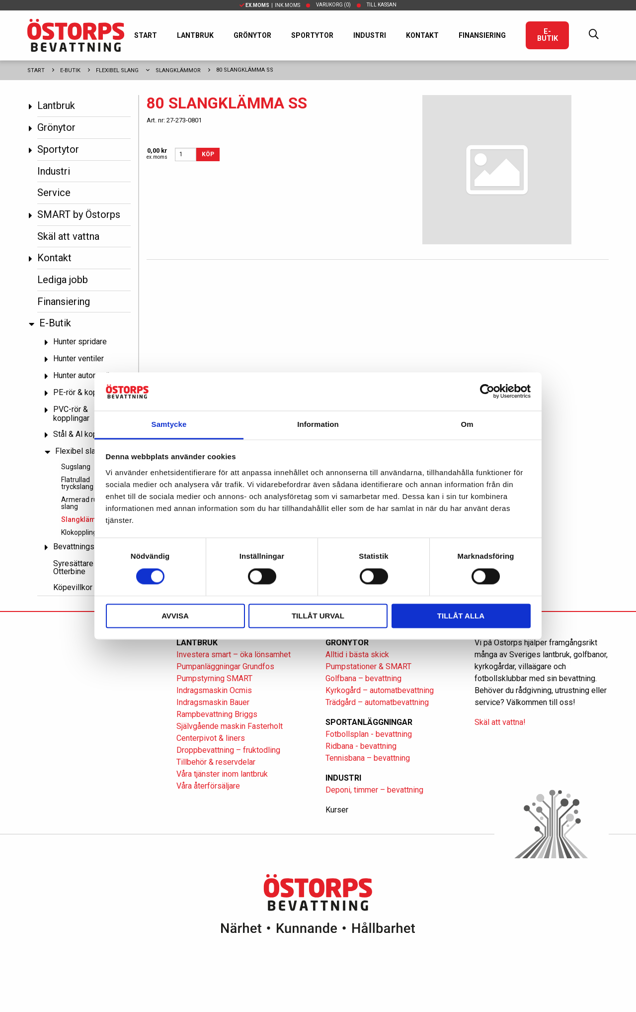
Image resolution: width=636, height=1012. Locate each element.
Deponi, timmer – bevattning (374, 790)
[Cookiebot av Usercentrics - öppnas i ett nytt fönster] (487, 391)
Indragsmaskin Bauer (212, 702)
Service (54, 193)
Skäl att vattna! (500, 722)
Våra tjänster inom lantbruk (222, 774)
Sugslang (75, 467)
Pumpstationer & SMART (368, 666)
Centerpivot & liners (210, 738)
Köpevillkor (72, 587)
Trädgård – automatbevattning (377, 702)
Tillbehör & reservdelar (215, 762)
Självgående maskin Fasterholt (229, 726)
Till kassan (382, 4)
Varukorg (333, 4)
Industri (369, 35)
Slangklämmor (178, 70)
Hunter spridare (80, 341)
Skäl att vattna (68, 236)
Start (145, 35)
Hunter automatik (82, 375)
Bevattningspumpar (86, 546)
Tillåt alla (460, 615)
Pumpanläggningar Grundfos (225, 666)
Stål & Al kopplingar (87, 434)
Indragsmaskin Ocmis (214, 690)
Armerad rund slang (83, 503)
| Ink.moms (269, 5)
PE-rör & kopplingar (87, 392)
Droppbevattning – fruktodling (228, 750)
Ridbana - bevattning (361, 746)
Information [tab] (318, 424)
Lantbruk (195, 35)
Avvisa (175, 615)
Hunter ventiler (78, 358)
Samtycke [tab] (169, 424)
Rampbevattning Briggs (217, 714)
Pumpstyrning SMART (214, 678)
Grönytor (252, 35)
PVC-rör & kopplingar (71, 414)
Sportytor (312, 35)
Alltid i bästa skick (357, 654)
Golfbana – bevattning (363, 678)
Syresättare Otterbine (73, 567)
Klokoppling (79, 532)
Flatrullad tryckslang (77, 483)
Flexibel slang (117, 70)
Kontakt (422, 35)
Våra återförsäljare (208, 786)
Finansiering (482, 35)
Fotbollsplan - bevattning (368, 734)
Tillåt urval (318, 615)
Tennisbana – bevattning (367, 758)
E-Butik (547, 35)
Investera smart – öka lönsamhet (233, 654)
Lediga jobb (62, 280)
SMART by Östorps (78, 214)
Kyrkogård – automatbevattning (379, 690)
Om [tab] (467, 424)
